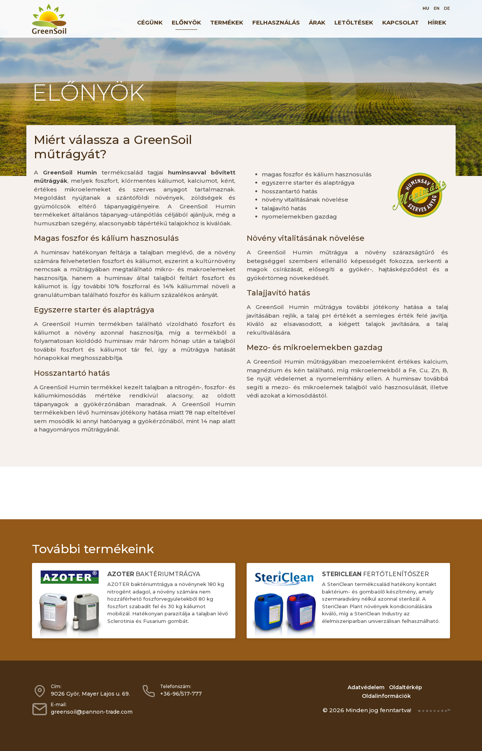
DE (447, 8)
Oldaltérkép (405, 687)
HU (426, 8)
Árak (317, 22)
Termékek (226, 22)
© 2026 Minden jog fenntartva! (367, 710)
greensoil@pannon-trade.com (92, 711)
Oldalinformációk (386, 696)
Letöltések (353, 22)
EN (436, 8)
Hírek (437, 22)
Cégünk (150, 22)
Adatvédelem (366, 687)
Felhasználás (276, 22)
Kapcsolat (400, 22)
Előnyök (186, 22)
